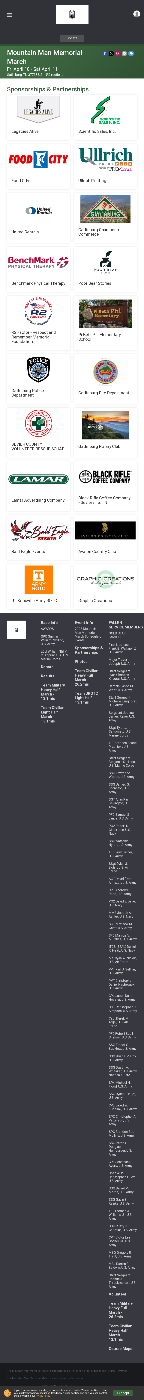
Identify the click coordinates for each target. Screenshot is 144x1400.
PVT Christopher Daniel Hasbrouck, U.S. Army (122, 984)
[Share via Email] (124, 53)
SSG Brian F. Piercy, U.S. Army (122, 1058)
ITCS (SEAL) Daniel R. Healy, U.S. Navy (122, 948)
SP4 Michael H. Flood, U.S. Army (120, 1084)
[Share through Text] (131, 53)
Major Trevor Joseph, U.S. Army (122, 661)
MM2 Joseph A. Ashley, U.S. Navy (121, 914)
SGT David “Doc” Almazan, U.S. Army (122, 881)
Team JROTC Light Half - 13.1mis (86, 698)
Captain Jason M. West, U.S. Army (121, 688)
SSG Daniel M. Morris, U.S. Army (121, 1190)
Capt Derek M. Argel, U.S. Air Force (119, 1022)
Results (47, 676)
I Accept (123, 1393)
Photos (81, 662)
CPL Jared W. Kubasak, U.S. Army (123, 1107)
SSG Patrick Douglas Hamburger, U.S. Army (120, 1148)
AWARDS (47, 629)
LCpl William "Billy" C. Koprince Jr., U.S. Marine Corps (55, 655)
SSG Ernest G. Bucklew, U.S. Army (122, 1046)
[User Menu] (136, 13)
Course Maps (120, 1349)
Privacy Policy (43, 1395)
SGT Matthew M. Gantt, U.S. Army (121, 926)
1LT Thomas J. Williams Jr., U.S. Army (120, 1214)
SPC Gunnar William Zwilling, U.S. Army (52, 640)
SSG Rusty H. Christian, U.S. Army (123, 1228)
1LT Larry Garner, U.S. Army (121, 854)
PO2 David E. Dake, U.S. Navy (122, 903)
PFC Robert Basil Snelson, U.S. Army (122, 1035)
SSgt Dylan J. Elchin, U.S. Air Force (119, 867)
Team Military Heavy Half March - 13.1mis (53, 692)
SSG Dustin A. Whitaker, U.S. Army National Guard (123, 1071)
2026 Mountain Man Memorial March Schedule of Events (89, 634)
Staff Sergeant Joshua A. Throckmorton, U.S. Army (122, 1281)
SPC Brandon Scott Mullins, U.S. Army (122, 1133)
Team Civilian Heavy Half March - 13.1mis (120, 1333)
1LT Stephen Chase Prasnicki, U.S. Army (123, 746)
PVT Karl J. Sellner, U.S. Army (122, 971)
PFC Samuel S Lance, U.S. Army (121, 816)
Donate (72, 38)
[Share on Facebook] (104, 53)
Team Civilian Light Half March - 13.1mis (52, 714)
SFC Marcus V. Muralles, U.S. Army (123, 937)
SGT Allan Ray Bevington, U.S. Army (119, 803)
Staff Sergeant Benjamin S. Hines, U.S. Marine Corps (122, 761)
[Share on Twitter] (111, 53)
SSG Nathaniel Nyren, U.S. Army (120, 843)
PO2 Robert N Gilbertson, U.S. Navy (120, 829)
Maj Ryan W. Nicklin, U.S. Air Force (123, 960)
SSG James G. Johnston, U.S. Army (119, 788)
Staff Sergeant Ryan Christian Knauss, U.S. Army (122, 675)
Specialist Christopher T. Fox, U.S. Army (122, 1177)
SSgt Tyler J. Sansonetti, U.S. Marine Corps (120, 731)
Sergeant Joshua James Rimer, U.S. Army (122, 716)
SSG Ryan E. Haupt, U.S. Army (122, 1096)
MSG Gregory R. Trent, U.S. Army (120, 1254)
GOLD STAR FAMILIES (117, 635)
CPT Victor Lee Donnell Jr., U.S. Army (120, 1241)
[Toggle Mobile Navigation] (9, 15)
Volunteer (118, 1294)
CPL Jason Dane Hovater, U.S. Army (122, 997)
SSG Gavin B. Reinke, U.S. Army (121, 1201)
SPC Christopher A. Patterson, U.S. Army (122, 1120)
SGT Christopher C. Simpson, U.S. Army (123, 1009)
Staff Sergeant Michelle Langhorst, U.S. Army (123, 701)
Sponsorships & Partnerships (89, 650)
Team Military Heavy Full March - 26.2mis (121, 1310)
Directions (55, 75)
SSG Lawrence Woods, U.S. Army (121, 775)
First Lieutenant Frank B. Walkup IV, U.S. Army (122, 648)
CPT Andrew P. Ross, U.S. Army (120, 892)
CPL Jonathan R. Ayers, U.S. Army (120, 1164)
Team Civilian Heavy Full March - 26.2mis (86, 678)
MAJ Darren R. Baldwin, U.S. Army (122, 1265)
